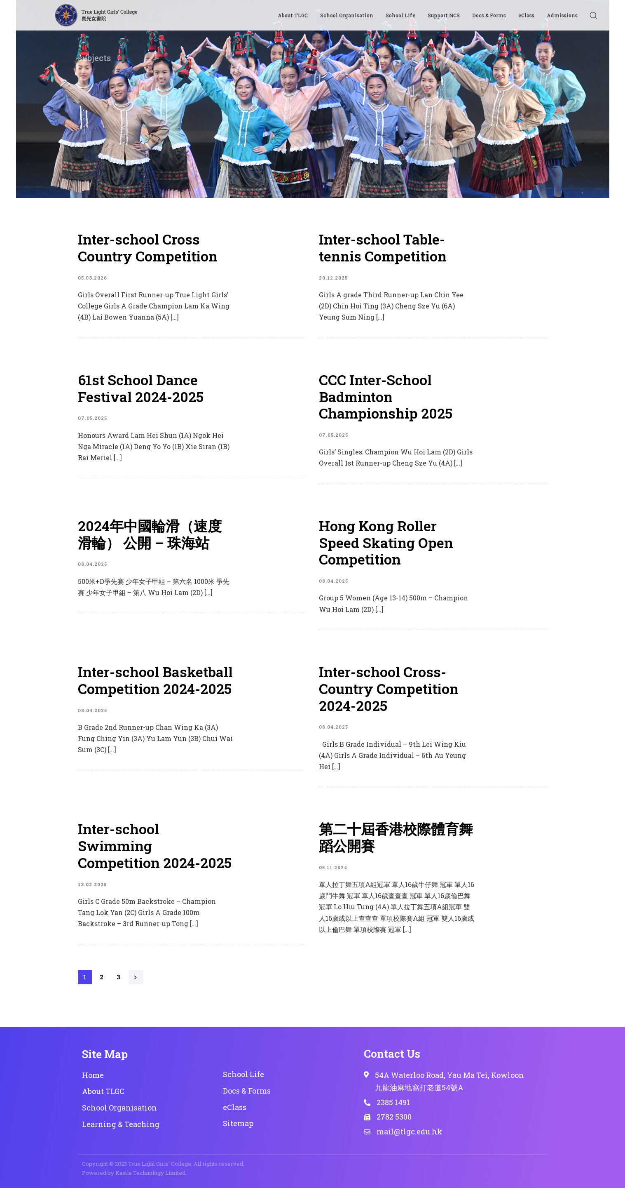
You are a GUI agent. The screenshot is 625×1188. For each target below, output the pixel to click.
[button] (593, 15)
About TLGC (293, 15)
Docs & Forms (489, 15)
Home (93, 1075)
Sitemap (238, 1123)
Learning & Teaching (120, 1124)
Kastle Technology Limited (150, 1172)
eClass (526, 15)
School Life (400, 15)
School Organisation (346, 15)
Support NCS (444, 15)
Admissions (562, 15)
